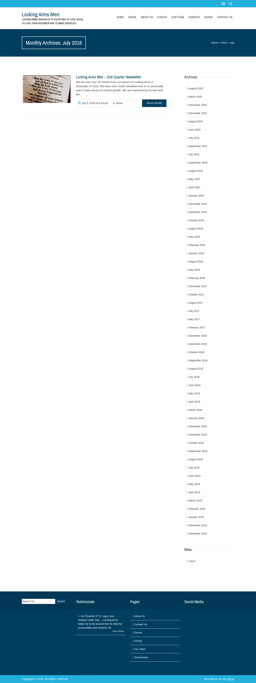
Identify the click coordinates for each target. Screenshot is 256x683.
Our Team (177, 17)
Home (120, 17)
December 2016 (198, 335)
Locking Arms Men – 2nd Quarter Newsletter (108, 77)
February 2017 (197, 327)
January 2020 (196, 195)
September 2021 (198, 146)
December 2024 (198, 104)
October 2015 (196, 442)
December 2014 (198, 525)
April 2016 (194, 401)
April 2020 (194, 187)
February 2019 (197, 245)
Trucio (230, 678)
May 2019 (194, 236)
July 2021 (194, 154)
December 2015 (198, 426)
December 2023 (198, 113)
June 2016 (195, 385)
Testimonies (141, 657)
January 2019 (196, 253)
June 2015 (195, 475)
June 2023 (195, 129)
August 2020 (196, 170)
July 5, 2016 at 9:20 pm (93, 103)
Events (162, 17)
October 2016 (196, 352)
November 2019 (198, 212)
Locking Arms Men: (41, 14)
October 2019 (196, 220)
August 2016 (196, 368)
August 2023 (196, 121)
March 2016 (195, 409)
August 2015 (196, 459)
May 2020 (194, 179)
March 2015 (195, 500)
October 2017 (196, 294)
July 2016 (194, 376)
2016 (224, 42)
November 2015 (198, 434)
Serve (132, 17)
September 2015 (198, 451)
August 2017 (196, 302)
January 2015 (196, 517)
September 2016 (198, 360)
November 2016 (198, 344)
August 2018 (196, 261)
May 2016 (194, 393)
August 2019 (196, 228)
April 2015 (194, 492)
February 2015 (197, 508)
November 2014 (198, 533)
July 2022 (194, 137)
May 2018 (194, 269)
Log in (192, 561)
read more (154, 103)
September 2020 (198, 162)
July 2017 (194, 311)
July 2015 (194, 467)
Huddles (194, 17)
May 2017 (194, 319)
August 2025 (196, 88)
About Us (147, 17)
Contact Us (224, 17)
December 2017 (198, 286)
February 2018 (197, 278)
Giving (208, 17)
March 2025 (195, 96)
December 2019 (198, 203)
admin (117, 103)
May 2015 (194, 484)
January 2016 (196, 418)
